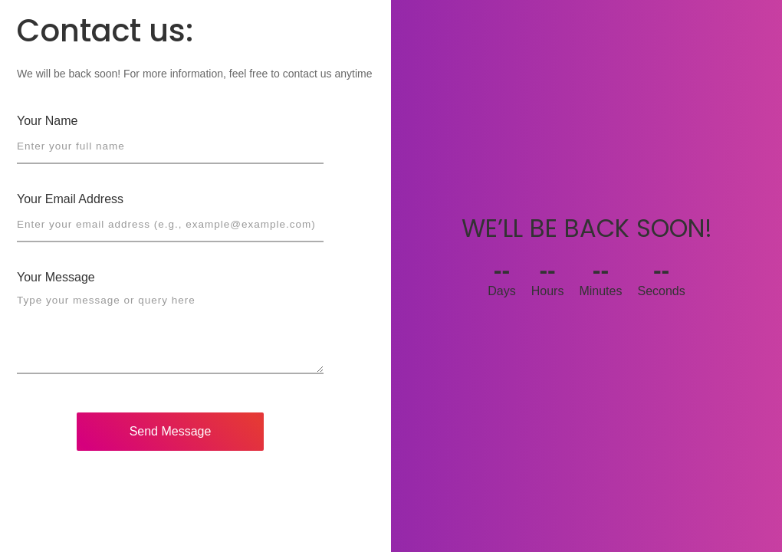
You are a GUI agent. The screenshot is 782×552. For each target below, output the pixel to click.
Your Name (47, 120)
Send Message (171, 431)
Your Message (56, 277)
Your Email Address (70, 198)
